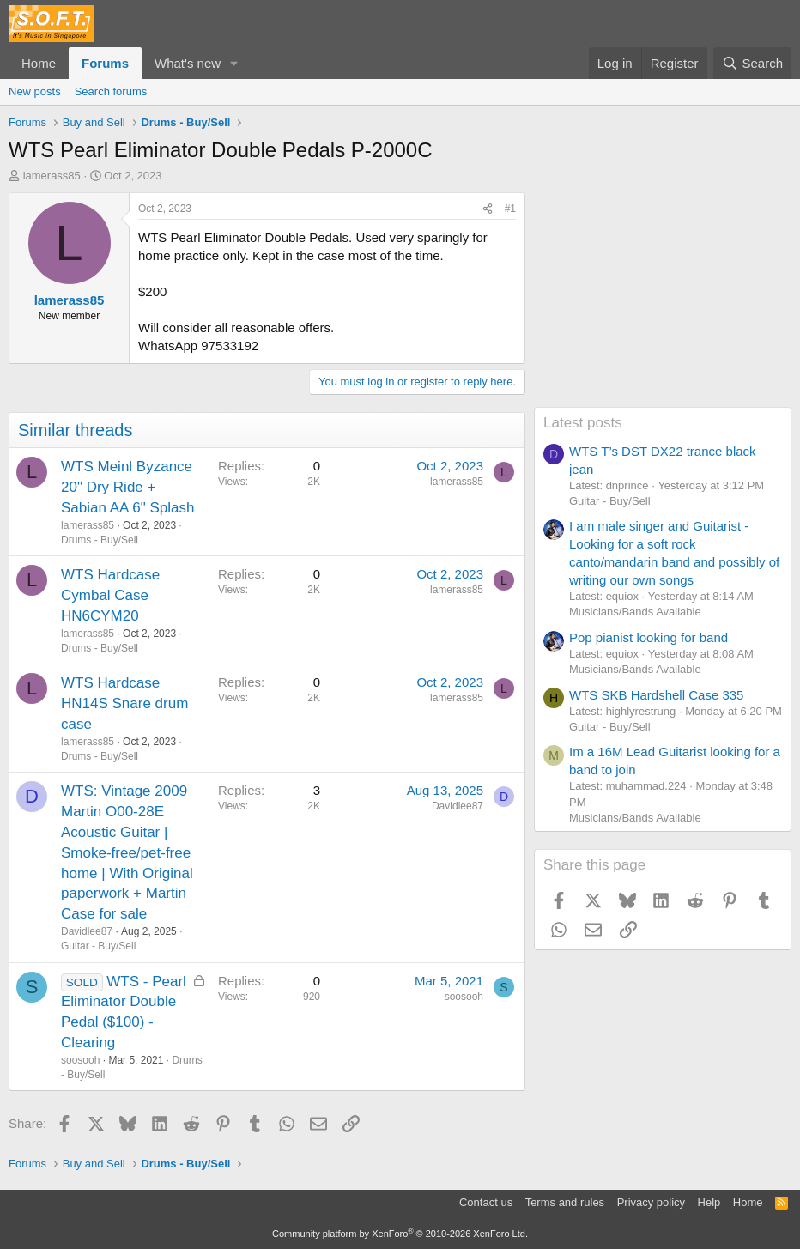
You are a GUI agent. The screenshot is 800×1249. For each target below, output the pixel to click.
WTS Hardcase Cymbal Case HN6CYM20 (110, 595)
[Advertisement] (662, 299)
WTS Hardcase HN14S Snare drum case (124, 703)
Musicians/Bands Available (635, 611)
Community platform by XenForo (400, 1233)
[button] (234, 63)
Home (38, 63)
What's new (188, 63)
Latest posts (582, 423)
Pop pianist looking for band (648, 637)
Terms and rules (564, 1202)
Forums (105, 63)
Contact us (485, 1202)
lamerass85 (52, 175)
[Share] (487, 209)
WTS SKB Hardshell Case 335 (656, 695)
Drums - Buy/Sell (99, 540)
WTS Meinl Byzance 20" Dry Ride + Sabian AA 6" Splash (127, 487)
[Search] (752, 63)
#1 (510, 209)
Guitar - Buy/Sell (98, 946)
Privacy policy (651, 1202)
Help (709, 1202)
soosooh (80, 1060)
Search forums (111, 91)
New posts (35, 91)
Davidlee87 (86, 931)
